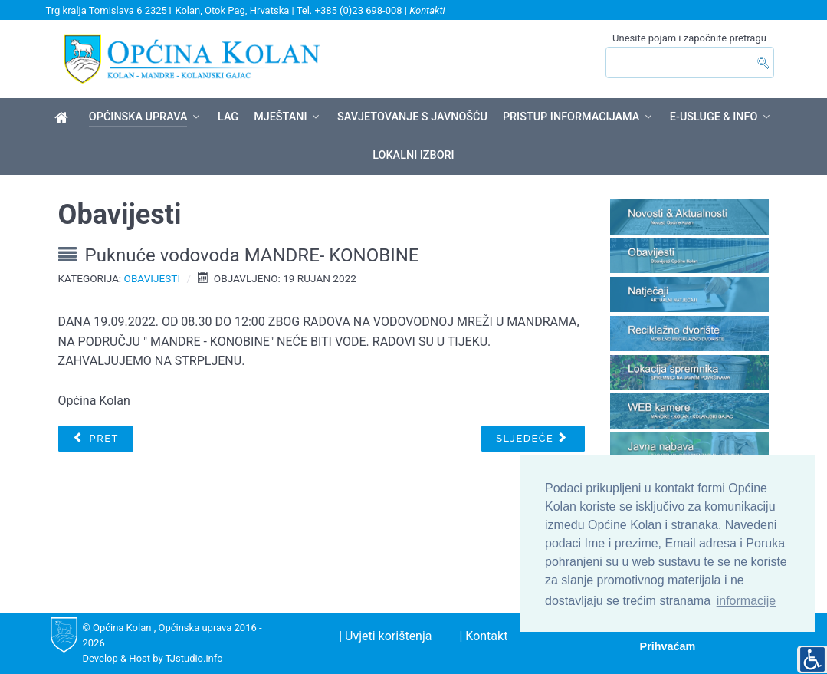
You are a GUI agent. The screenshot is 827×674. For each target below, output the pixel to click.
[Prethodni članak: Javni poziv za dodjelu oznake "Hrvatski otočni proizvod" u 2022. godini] (95, 439)
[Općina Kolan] (64, 118)
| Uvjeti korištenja (385, 636)
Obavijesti (152, 278)
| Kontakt (483, 636)
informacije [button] (746, 600)
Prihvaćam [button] (668, 646)
